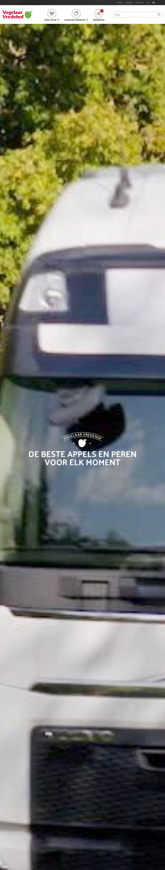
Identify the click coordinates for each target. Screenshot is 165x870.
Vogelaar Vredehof (74, 20)
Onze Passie (50, 20)
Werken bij (98, 20)
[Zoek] (159, 14)
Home (119, 2)
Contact (139, 2)
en (148, 2)
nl (154, 2)
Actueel (129, 2)
